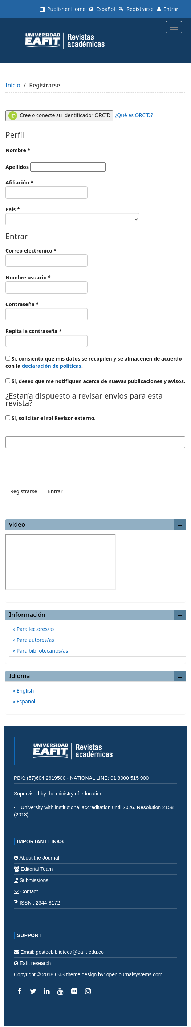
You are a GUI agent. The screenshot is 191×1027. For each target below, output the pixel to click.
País (72, 215)
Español (102, 8)
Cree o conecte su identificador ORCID (59, 115)
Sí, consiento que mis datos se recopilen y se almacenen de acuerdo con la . (93, 362)
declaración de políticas (51, 365)
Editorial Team (37, 869)
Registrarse (136, 8)
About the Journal (39, 858)
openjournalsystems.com (134, 974)
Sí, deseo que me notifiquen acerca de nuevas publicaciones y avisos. (95, 381)
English (24, 690)
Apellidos (55, 167)
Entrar (167, 8)
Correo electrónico (46, 257)
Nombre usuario (46, 284)
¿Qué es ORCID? (134, 115)
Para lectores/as (35, 628)
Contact (29, 891)
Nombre (56, 150)
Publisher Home (62, 8)
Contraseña (46, 310)
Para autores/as (34, 639)
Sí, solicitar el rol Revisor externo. (50, 418)
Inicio (12, 85)
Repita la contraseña (46, 337)
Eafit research (35, 963)
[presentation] (60, 466)
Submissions (34, 880)
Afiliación (46, 189)
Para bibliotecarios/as (41, 650)
